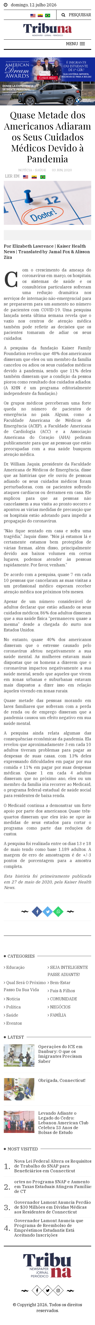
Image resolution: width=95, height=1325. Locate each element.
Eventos (13, 1029)
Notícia (25, 170)
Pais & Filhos (61, 997)
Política (12, 1013)
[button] (75, 44)
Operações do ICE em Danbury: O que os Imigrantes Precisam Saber (60, 1060)
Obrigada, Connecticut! (61, 1086)
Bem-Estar (59, 988)
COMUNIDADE (62, 1005)
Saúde (41, 170)
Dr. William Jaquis (22, 472)
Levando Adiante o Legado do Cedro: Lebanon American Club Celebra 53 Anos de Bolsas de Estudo (63, 1129)
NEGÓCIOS (59, 1013)
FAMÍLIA (57, 1021)
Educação (14, 973)
